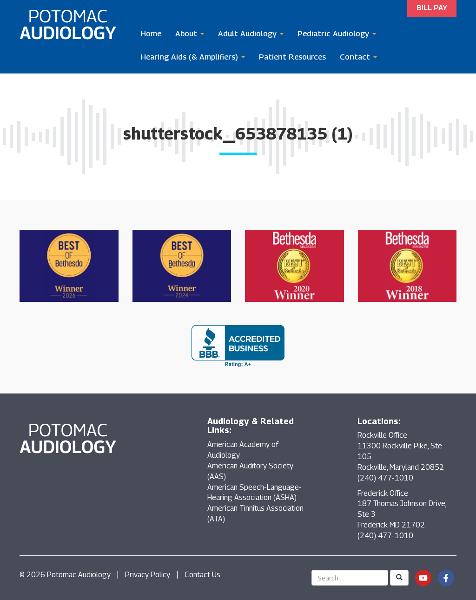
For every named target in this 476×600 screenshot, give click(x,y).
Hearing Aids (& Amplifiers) (193, 56)
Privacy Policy (147, 574)
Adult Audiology (251, 33)
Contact (358, 56)
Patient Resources (292, 56)
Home (151, 33)
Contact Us (202, 574)
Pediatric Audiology (337, 33)
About (189, 33)
